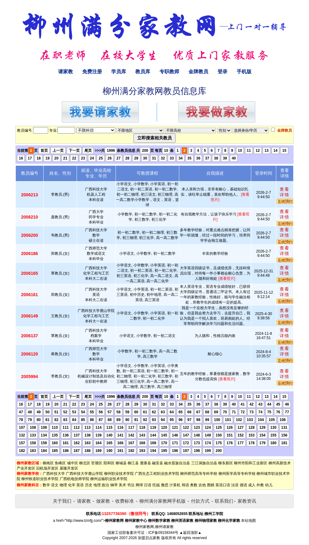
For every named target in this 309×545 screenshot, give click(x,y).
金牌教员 (198, 71)
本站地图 (248, 520)
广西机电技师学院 (74, 479)
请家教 (65, 71)
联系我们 (224, 501)
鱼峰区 (60, 463)
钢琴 (114, 485)
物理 (63, 485)
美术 (122, 485)
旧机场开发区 (47, 468)
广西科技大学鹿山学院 (84, 473)
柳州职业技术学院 (119, 473)
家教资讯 (247, 501)
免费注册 (92, 71)
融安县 (157, 463)
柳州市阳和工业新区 (250, 463)
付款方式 (200, 501)
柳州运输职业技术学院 (108, 479)
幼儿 (269, 485)
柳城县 (121, 463)
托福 (156, 485)
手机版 (244, 71)
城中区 (72, 463)
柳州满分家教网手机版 (162, 501)
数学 (46, 485)
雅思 (164, 485)
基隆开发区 (69, 468)
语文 (54, 485)
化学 (71, 485)
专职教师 (169, 71)
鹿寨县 (145, 463)
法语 (235, 485)
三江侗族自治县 (204, 463)
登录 (222, 71)
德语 (243, 485)
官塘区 (96, 463)
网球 (139, 485)
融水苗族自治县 (177, 463)
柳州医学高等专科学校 (237, 473)
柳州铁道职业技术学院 (39, 479)
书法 (130, 485)
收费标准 (124, 501)
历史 (88, 485)
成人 (252, 485)
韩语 (185, 485)
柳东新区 (225, 463)
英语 (80, 485)
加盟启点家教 (149, 538)
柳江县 (133, 463)
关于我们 (62, 501)
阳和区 (109, 463)
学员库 (118, 71)
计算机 (174, 485)
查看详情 (285, 192)
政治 (105, 485)
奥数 (193, 485)
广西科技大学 (54, 473)
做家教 (103, 501)
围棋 (210, 485)
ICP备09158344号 (163, 532)
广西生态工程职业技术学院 (157, 473)
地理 (97, 485)
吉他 (202, 485)
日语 (147, 485)
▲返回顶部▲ (190, 532)
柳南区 (48, 463)
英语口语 (222, 485)
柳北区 (84, 463)
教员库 (142, 71)
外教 (260, 485)
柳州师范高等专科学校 (198, 473)
